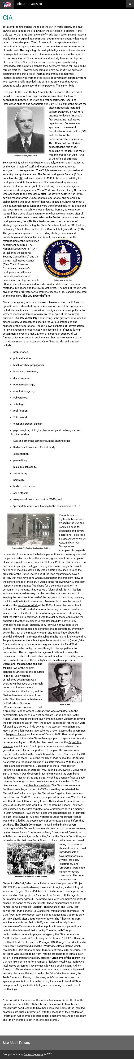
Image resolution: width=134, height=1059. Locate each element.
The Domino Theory (58, 805)
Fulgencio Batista (16, 734)
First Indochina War (18, 722)
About (21, 4)
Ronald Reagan (46, 621)
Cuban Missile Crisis (38, 785)
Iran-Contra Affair (28, 605)
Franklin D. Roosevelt (15, 96)
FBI (20, 178)
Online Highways (33, 1054)
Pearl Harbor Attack (34, 92)
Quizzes (36, 4)
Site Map (9, 1043)
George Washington (14, 58)
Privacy (24, 1043)
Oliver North (19, 609)
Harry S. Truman (76, 190)
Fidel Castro (10, 730)
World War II (53, 34)
